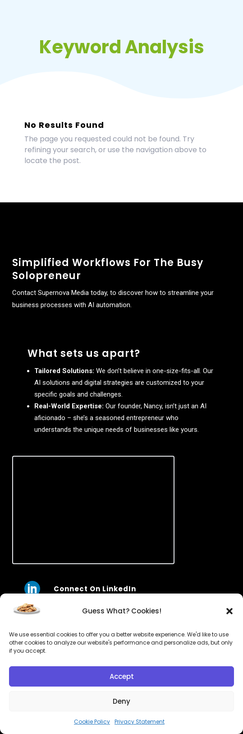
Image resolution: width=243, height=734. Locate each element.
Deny (121, 701)
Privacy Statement (140, 721)
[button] (229, 611)
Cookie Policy (92, 721)
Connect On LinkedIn (95, 589)
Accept (122, 676)
